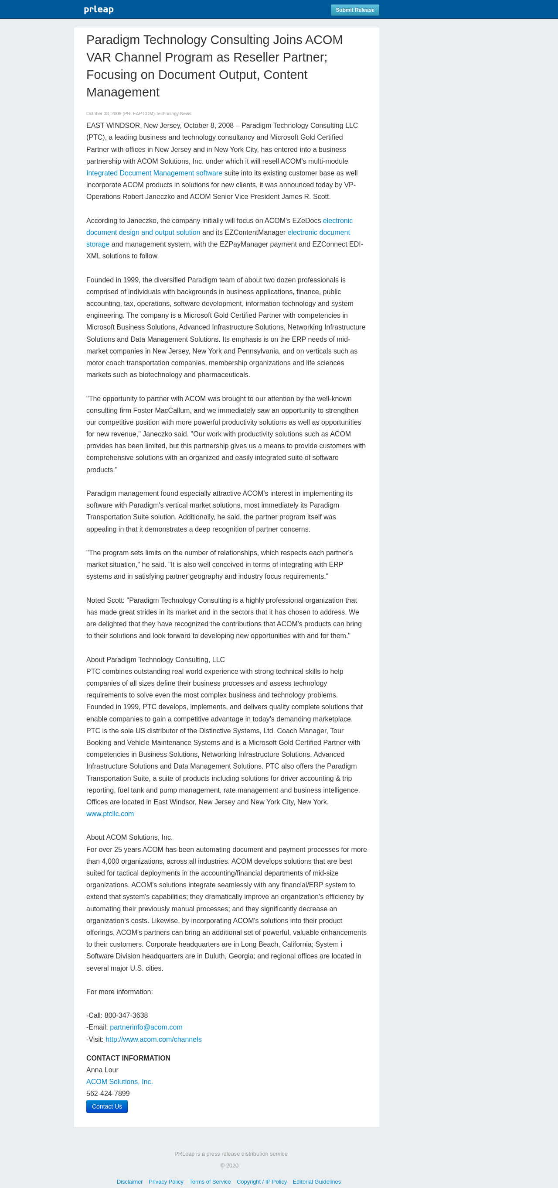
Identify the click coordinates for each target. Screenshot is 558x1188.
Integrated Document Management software (154, 173)
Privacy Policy (166, 1181)
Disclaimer (130, 1181)
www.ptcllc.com (110, 813)
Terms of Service (210, 1181)
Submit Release (355, 10)
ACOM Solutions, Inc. (119, 1081)
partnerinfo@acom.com (146, 1027)
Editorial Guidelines (317, 1181)
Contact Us (107, 1106)
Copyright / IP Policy (262, 1181)
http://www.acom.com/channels (153, 1039)
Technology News (173, 113)
